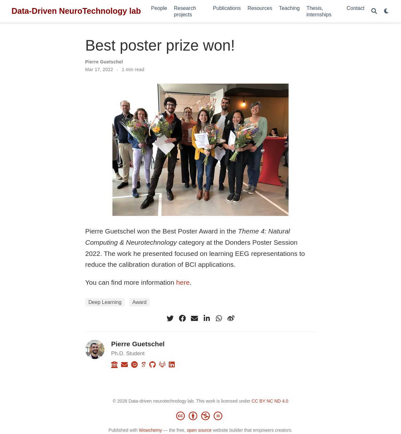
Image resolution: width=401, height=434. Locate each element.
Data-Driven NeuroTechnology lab (76, 10)
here (183, 282)
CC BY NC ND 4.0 (270, 401)
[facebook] (182, 318)
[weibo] (231, 318)
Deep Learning (104, 302)
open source (199, 430)
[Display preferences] (386, 11)
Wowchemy (150, 430)
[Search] (374, 11)
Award (139, 302)
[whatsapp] (219, 318)
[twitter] (170, 318)
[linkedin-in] (206, 318)
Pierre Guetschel (104, 61)
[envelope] (194, 318)
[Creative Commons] (200, 416)
